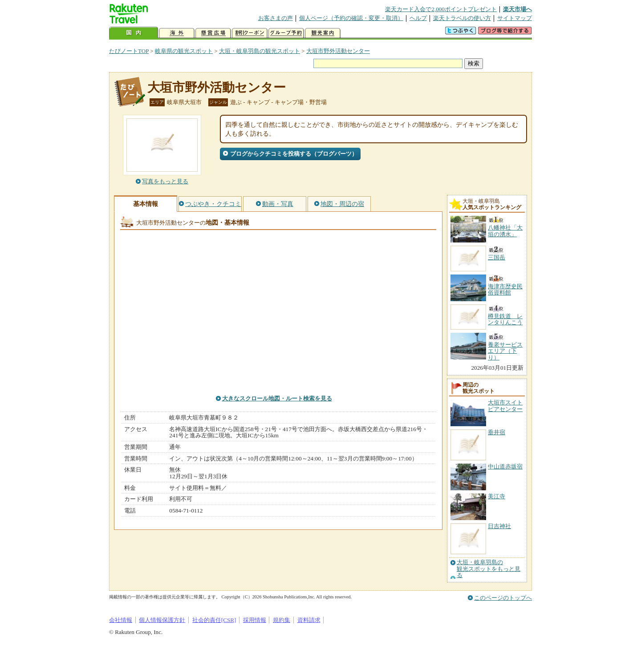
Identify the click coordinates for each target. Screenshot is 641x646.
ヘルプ (418, 18)
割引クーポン (250, 33)
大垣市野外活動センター (338, 51)
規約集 (281, 620)
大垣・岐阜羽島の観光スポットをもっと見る (488, 568)
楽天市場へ (517, 9)
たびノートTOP (129, 51)
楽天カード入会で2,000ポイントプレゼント (441, 9)
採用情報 (254, 620)
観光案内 (323, 33)
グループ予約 (286, 33)
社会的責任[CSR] (214, 620)
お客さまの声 (275, 18)
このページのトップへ (503, 597)
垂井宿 (496, 432)
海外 (177, 33)
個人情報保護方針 (162, 620)
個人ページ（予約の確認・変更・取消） (351, 18)
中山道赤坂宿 (505, 466)
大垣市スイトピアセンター (505, 405)
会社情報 (120, 620)
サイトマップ (514, 18)
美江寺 (496, 496)
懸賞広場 (213, 33)
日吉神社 (499, 526)
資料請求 (308, 620)
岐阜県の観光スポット (184, 51)
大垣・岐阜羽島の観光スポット (259, 51)
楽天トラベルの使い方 (462, 18)
